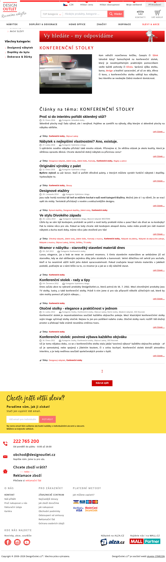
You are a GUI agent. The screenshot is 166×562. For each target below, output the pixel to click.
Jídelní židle (82, 161)
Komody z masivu (94, 239)
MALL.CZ (155, 535)
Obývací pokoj (72, 136)
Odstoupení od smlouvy (51, 515)
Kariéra (8, 511)
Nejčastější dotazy (48, 499)
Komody (91, 161)
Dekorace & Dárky (19, 56)
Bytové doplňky (55, 210)
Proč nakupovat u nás (15, 503)
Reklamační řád (47, 519)
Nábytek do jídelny (129, 239)
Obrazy (69, 186)
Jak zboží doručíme (49, 503)
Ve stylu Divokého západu (60, 215)
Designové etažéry (54, 191)
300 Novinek (139, 312)
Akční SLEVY (17, 31)
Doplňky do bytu (18, 52)
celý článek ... (159, 132)
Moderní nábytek (126, 312)
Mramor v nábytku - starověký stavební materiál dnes (82, 248)
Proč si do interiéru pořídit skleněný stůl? (72, 117)
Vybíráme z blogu (78, 145)
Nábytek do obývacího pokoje (151, 239)
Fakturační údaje (13, 507)
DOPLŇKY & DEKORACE (43, 24)
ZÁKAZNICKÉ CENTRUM (51, 495)
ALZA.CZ (119, 535)
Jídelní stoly (71, 161)
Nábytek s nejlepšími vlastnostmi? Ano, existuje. (78, 141)
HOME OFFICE (77, 24)
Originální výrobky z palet (60, 166)
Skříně (72, 243)
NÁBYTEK (12, 24)
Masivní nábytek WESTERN (98, 219)
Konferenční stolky (57, 136)
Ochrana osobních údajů (51, 523)
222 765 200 (26, 441)
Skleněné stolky (78, 120)
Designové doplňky (71, 210)
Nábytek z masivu (47, 243)
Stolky (74, 312)
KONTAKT (9, 495)
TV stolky (87, 243)
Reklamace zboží (27, 476)
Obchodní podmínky (49, 511)
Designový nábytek (57, 161)
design (109, 70)
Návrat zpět (102, 383)
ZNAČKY (102, 24)
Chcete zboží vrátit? (30, 467)
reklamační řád (33, 480)
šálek (155, 55)
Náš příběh (10, 499)
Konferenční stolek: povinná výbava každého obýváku (83, 337)
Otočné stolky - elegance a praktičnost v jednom (78, 308)
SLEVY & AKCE (151, 24)
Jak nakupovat (46, 507)
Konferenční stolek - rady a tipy (64, 280)
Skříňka (79, 243)
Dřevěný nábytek (56, 239)
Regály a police (120, 161)
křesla (129, 67)
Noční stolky (112, 312)
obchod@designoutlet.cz (34, 455)
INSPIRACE (124, 24)
